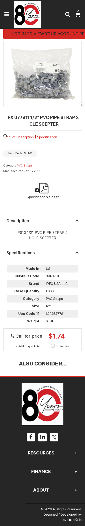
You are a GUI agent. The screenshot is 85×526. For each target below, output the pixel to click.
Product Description (18, 137)
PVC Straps (25, 165)
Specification (47, 137)
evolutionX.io (72, 520)
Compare (59, 346)
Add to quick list (28, 346)
